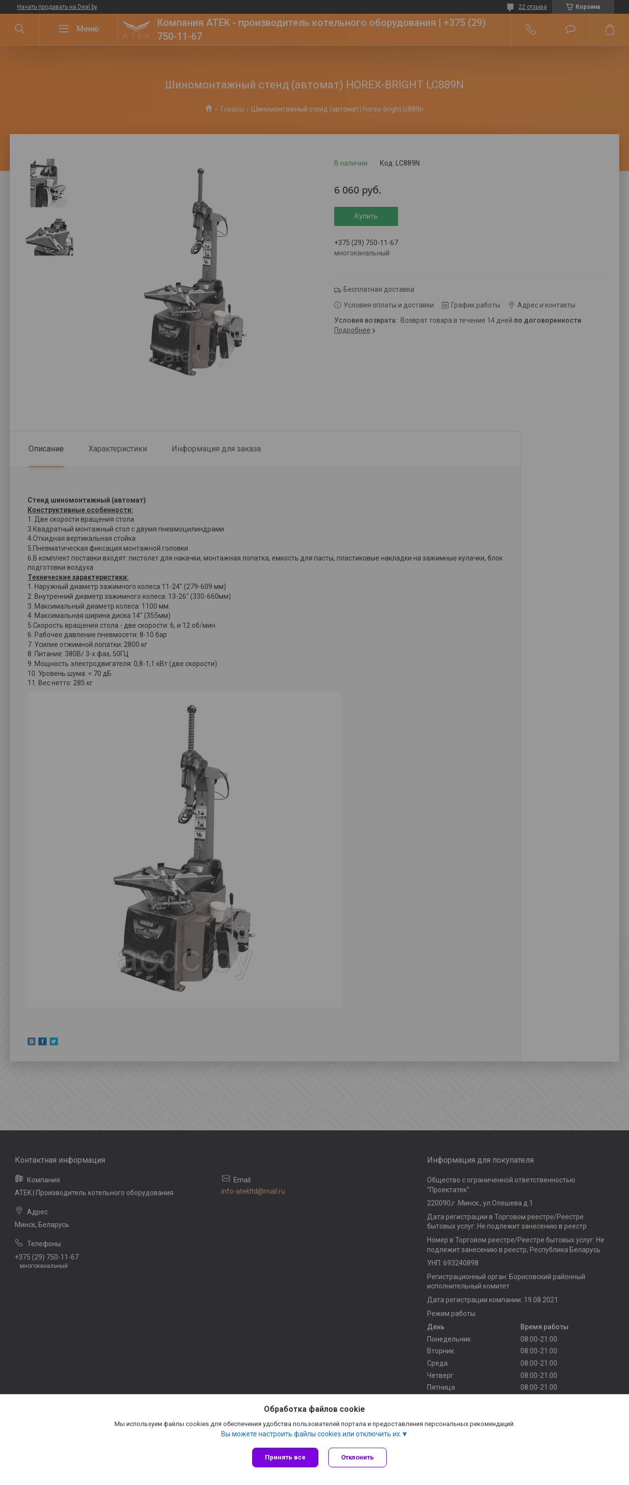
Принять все (285, 1457)
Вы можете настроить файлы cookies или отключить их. (311, 1434)
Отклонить (357, 1457)
